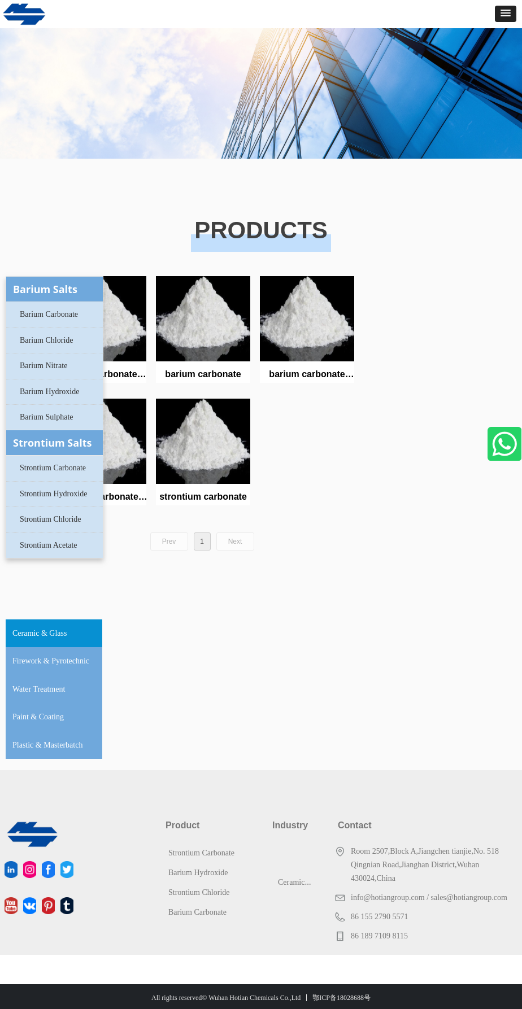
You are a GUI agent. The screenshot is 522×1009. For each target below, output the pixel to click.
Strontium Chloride (50, 519)
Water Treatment (38, 689)
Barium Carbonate (49, 314)
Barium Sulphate (46, 417)
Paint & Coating (38, 717)
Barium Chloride (46, 340)
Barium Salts (45, 289)
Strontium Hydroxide (53, 494)
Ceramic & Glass (39, 633)
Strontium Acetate (48, 545)
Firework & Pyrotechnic (50, 661)
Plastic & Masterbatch (47, 745)
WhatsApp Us (504, 444)
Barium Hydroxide (49, 391)
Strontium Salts (52, 442)
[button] (505, 14)
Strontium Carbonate (53, 468)
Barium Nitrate (43, 365)
